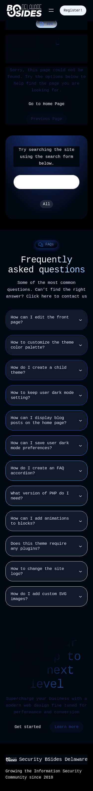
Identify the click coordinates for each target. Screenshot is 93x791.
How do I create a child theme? (38, 370)
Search (68, 182)
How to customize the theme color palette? (42, 345)
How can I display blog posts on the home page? (38, 420)
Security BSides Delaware (53, 759)
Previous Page (46, 119)
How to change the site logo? (37, 571)
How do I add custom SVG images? (38, 596)
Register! (73, 10)
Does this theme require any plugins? (38, 546)
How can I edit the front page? (40, 320)
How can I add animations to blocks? (40, 521)
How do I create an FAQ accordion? (37, 471)
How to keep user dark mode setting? (42, 395)
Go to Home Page (46, 104)
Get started (28, 727)
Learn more (66, 727)
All (46, 204)
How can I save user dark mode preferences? (40, 445)
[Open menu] (51, 10)
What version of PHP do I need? (40, 496)
